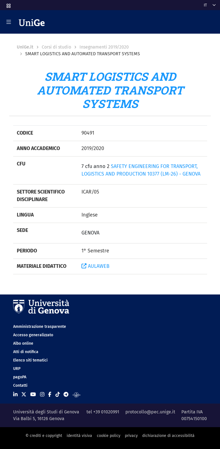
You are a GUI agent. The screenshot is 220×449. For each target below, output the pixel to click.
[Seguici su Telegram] (66, 395)
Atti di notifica (25, 351)
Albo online (23, 343)
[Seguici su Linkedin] (15, 395)
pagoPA (19, 377)
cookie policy (108, 435)
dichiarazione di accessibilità (168, 435)
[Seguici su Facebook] (49, 395)
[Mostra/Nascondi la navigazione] (9, 22)
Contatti (20, 385)
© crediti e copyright (43, 435)
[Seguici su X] (23, 395)
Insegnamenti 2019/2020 (104, 47)
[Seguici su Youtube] (33, 395)
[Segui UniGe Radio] (76, 395)
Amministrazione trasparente (39, 326)
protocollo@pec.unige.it (150, 412)
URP (16, 368)
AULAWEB (95, 266)
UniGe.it (25, 47)
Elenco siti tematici (30, 360)
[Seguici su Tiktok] (57, 395)
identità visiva (79, 435)
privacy (131, 435)
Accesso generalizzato (33, 335)
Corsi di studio (56, 47)
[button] (8, 4)
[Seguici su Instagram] (42, 395)
